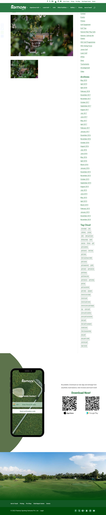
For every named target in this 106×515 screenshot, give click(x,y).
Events (93, 1)
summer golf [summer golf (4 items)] (84, 342)
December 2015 (85, 172)
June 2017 (83, 117)
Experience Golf (34, 7)
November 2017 (85, 99)
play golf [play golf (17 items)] (83, 335)
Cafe (54, 7)
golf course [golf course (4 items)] (84, 261)
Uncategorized (85, 68)
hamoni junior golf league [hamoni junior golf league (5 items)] (87, 305)
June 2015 (83, 194)
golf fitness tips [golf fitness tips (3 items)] (85, 276)
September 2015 (85, 183)
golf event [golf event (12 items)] (83, 269)
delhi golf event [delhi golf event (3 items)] (89, 236)
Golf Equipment (85, 24)
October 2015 (84, 179)
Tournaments (84, 64)
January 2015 (84, 212)
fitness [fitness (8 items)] (88, 243)
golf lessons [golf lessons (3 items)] (84, 280)
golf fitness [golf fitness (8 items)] (84, 272)
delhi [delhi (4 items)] (82, 236)
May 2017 (83, 121)
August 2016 (84, 146)
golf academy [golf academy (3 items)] (84, 247)
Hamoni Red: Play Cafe (87, 32)
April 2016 (83, 161)
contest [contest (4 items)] (89, 232)
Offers (82, 57)
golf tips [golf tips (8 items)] (83, 283)
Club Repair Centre (86, 1)
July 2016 (83, 150)
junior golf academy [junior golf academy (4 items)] (86, 313)
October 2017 (84, 102)
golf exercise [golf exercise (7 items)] (91, 269)
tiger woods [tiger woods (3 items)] (84, 346)
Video (82, 71)
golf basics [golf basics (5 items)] (84, 250)
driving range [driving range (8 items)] (84, 239)
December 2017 (85, 95)
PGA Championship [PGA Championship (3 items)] (86, 331)
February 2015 (85, 208)
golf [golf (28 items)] (93, 243)
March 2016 (84, 164)
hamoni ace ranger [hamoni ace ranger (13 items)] (86, 294)
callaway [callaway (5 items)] (83, 232)
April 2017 (83, 124)
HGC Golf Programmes (87, 42)
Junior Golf (84, 49)
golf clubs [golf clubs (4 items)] (83, 254)
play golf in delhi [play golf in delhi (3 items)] (85, 338)
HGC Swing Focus (86, 46)
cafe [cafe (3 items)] (89, 228)
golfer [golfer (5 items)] (92, 265)
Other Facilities (62, 7)
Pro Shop (78, 1)
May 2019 (83, 80)
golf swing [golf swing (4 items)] (91, 280)
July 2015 (83, 190)
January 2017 (84, 132)
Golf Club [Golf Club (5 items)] (90, 250)
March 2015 (84, 205)
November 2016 (85, 139)
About (24, 7)
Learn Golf (46, 7)
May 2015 (83, 197)
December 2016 (85, 135)
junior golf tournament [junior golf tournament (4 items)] (86, 316)
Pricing (72, 1)
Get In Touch (66, 1)
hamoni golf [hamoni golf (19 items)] (84, 298)
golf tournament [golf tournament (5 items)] (85, 287)
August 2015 (84, 186)
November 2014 (85, 219)
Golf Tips (83, 28)
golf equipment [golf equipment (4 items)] (85, 265)
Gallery (72, 7)
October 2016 (84, 142)
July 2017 (83, 113)
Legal (42, 511)
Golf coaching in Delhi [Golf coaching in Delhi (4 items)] (86, 258)
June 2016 (83, 153)
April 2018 (83, 88)
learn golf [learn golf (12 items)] (83, 320)
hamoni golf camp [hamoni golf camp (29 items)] (85, 302)
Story (82, 60)
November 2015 (85, 175)
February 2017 (85, 128)
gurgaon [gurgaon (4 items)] (90, 291)
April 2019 (83, 84)
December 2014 (85, 216)
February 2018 (85, 91)
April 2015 (83, 201)
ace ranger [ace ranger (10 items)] (83, 228)
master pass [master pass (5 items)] (84, 327)
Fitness (82, 21)
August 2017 (84, 110)
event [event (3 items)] (91, 239)
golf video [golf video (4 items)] (83, 291)
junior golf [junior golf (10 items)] (87, 309)
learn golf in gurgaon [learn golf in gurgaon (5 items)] (86, 324)
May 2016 (83, 157)
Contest (82, 13)
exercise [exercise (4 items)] (83, 243)
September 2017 (85, 106)
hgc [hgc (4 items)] (82, 309)
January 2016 (84, 168)
